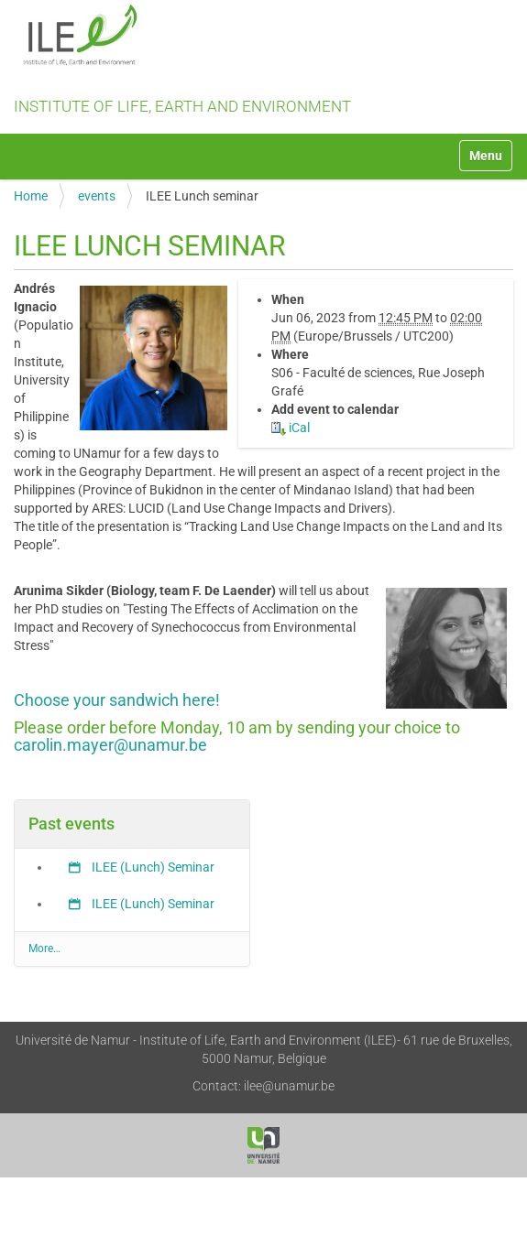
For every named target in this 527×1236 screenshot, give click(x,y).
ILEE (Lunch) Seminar (151, 867)
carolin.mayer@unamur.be (110, 744)
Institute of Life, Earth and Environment (263, 60)
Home (31, 196)
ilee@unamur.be (289, 1086)
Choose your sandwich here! (117, 700)
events (96, 196)
